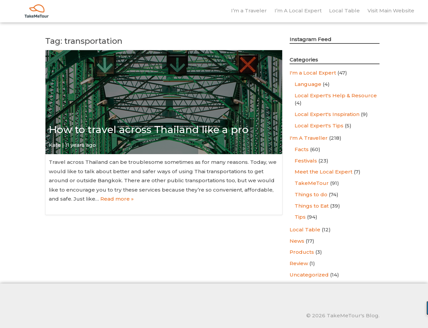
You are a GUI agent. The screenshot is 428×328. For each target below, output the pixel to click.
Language (308, 84)
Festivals (306, 160)
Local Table (344, 10)
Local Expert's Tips (319, 125)
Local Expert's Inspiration (327, 114)
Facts (302, 149)
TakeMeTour (312, 183)
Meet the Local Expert (323, 172)
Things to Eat (312, 206)
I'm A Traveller (309, 138)
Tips (300, 217)
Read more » (117, 199)
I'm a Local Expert (313, 73)
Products (302, 252)
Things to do (311, 194)
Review (299, 263)
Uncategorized (309, 274)
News (297, 241)
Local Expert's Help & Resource (336, 95)
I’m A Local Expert (298, 10)
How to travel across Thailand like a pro (148, 129)
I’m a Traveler (249, 10)
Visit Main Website (390, 10)
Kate (55, 145)
